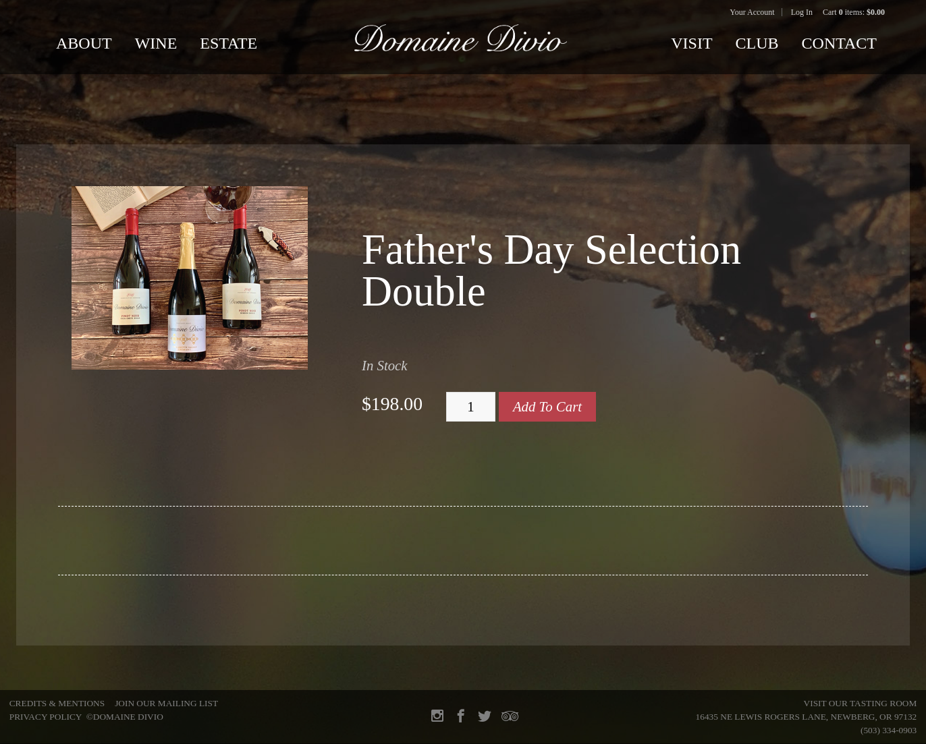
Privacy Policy (45, 717)
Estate (228, 43)
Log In (802, 12)
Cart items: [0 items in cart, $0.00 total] (854, 12)
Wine (156, 43)
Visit (691, 43)
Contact (839, 43)
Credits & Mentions (57, 703)
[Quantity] (470, 407)
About (84, 43)
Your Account (752, 12)
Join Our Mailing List (166, 703)
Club (757, 43)
